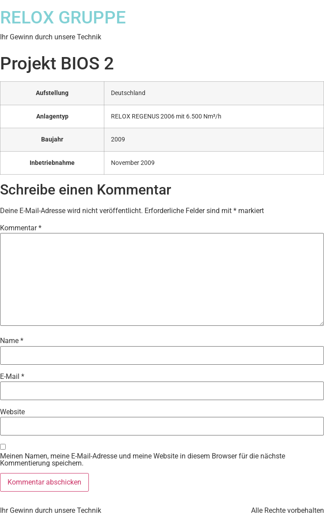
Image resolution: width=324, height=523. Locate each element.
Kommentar (21, 228)
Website (12, 412)
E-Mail (12, 376)
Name (11, 340)
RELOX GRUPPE (63, 17)
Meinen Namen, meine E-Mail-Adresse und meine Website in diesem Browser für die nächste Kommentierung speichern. (142, 460)
